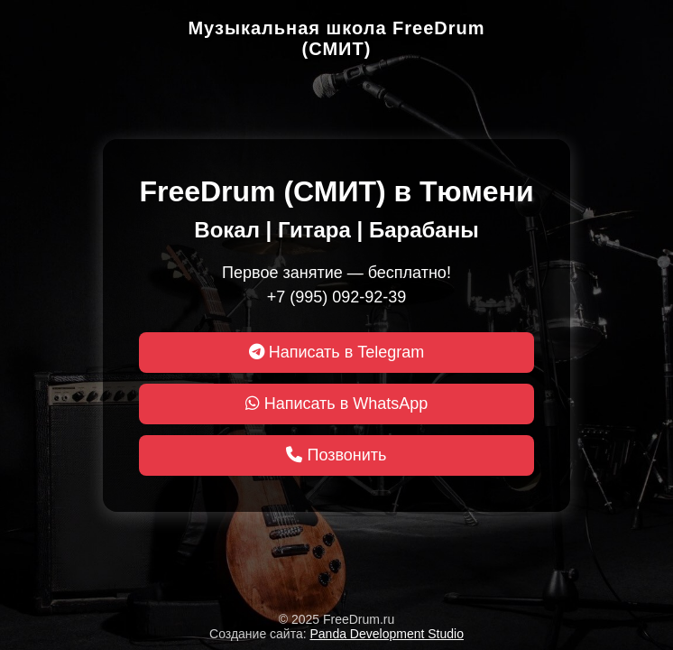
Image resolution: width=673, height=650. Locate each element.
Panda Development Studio (387, 634)
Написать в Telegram (337, 352)
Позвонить (336, 455)
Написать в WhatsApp (337, 404)
